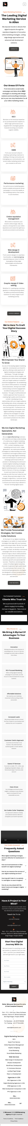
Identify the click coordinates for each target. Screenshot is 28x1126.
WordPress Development (14, 1065)
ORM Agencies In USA (14, 1086)
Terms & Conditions (8, 1118)
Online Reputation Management (14, 1045)
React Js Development (14, 1074)
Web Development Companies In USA (14, 1089)
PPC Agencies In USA (14, 1091)
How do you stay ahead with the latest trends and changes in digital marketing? (13, 887)
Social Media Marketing (14, 1053)
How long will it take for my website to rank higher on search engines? (12, 879)
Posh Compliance (19, 1118)
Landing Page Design (14, 1071)
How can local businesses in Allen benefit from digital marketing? (12, 865)
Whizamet (8, 1112)
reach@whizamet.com (14, 925)
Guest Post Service (14, 1042)
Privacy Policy (14, 1121)
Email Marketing (14, 1050)
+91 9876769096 (14, 919)
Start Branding (14, 582)
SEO (23, 91)
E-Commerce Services (14, 1068)
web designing (19, 257)
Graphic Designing (14, 1047)
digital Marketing (13, 437)
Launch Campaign (14, 313)
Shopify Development (14, 1062)
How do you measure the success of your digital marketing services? (13, 872)
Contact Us (14, 49)
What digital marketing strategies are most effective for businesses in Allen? (13, 858)
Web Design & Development (14, 1060)
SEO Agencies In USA (14, 1080)
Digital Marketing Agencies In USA (14, 1083)
